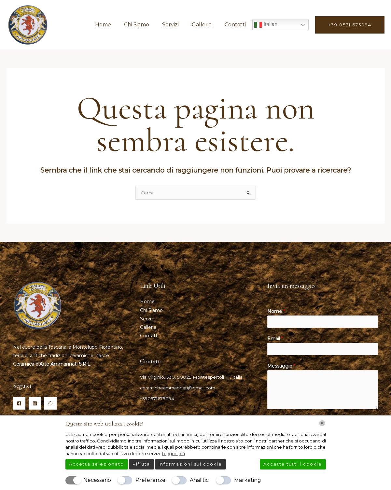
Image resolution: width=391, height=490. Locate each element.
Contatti (236, 24)
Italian (265, 25)
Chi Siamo (145, 24)
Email (275, 340)
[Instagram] (35, 404)
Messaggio (281, 368)
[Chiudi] (322, 423)
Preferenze (150, 480)
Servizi (177, 24)
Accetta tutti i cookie (292, 464)
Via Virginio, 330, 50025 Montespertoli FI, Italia (192, 377)
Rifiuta (141, 464)
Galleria (206, 24)
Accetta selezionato (96, 464)
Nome (276, 312)
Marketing (247, 480)
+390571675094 (158, 398)
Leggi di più (174, 453)
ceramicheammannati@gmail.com (179, 388)
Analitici (200, 480)
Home (115, 24)
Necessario (97, 480)
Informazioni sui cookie (190, 464)
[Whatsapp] (50, 404)
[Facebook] (19, 404)
